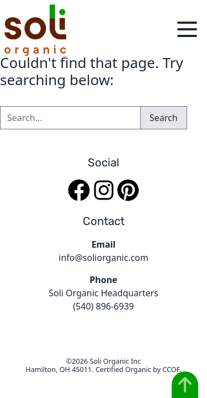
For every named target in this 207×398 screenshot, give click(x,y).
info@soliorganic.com (103, 258)
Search (164, 118)
